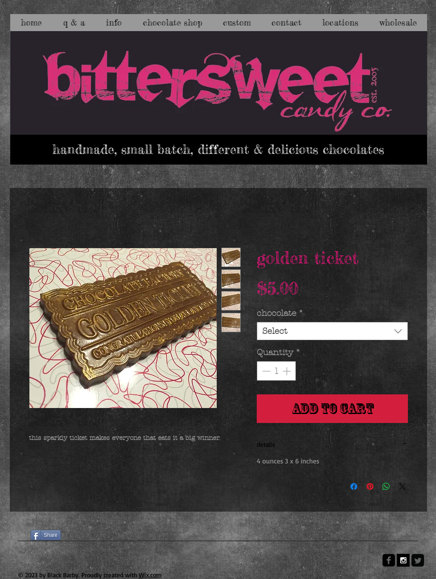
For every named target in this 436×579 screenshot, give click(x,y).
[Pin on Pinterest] (370, 486)
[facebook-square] (388, 560)
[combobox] (332, 331)
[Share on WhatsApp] (386, 486)
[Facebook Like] (47, 520)
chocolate (280, 313)
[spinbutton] (276, 371)
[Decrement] (265, 371)
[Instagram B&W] (403, 560)
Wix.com (150, 575)
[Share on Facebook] (354, 486)
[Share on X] (402, 486)
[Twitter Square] (417, 560)
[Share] (46, 535)
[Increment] (287, 371)
